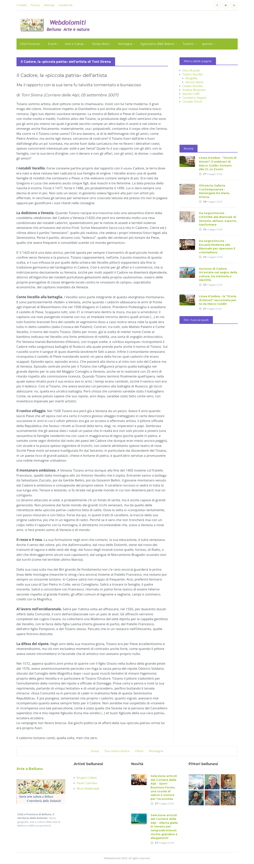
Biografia (191, 78)
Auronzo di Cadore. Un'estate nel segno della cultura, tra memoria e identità (218, 274)
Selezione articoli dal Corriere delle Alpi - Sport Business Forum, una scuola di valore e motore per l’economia (165, 787)
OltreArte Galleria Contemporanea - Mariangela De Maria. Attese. (214, 191)
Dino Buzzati (191, 70)
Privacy (35, 5)
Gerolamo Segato (194, 97)
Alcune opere (194, 82)
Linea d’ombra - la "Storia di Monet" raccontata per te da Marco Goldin (217, 300)
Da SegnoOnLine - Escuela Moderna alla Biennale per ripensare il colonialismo (217, 246)
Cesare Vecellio (192, 86)
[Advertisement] (167, 24)
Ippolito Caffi (191, 94)
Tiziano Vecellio (192, 74)
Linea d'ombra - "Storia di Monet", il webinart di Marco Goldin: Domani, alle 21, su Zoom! (217, 163)
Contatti (21, 5)
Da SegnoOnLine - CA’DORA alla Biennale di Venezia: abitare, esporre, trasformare (218, 218)
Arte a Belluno (29, 769)
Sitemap (49, 5)
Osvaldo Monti (192, 101)
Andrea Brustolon (194, 90)
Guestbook (65, 5)
